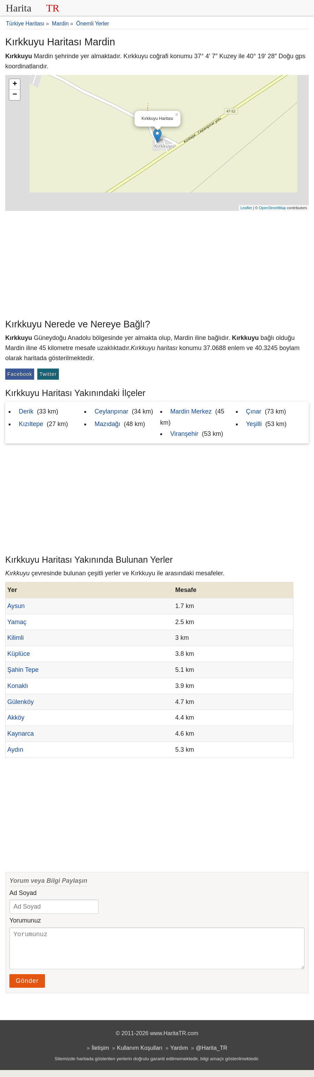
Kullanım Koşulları (139, 1055)
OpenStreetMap (272, 208)
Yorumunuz (25, 920)
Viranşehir (184, 433)
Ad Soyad (23, 892)
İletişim (100, 1055)
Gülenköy (20, 701)
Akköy (15, 717)
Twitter (47, 374)
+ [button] (15, 84)
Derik (26, 411)
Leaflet (246, 208)
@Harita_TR (211, 1055)
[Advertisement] (157, 263)
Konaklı (17, 685)
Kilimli (15, 637)
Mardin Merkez (191, 411)
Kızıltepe (31, 423)
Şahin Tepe (23, 669)
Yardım (179, 1055)
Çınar (253, 411)
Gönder (27, 987)
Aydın (15, 749)
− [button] (15, 95)
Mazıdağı (107, 423)
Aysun (16, 605)
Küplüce (18, 653)
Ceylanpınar (111, 411)
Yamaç (16, 622)
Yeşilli (254, 423)
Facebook (19, 374)
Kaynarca (20, 733)
